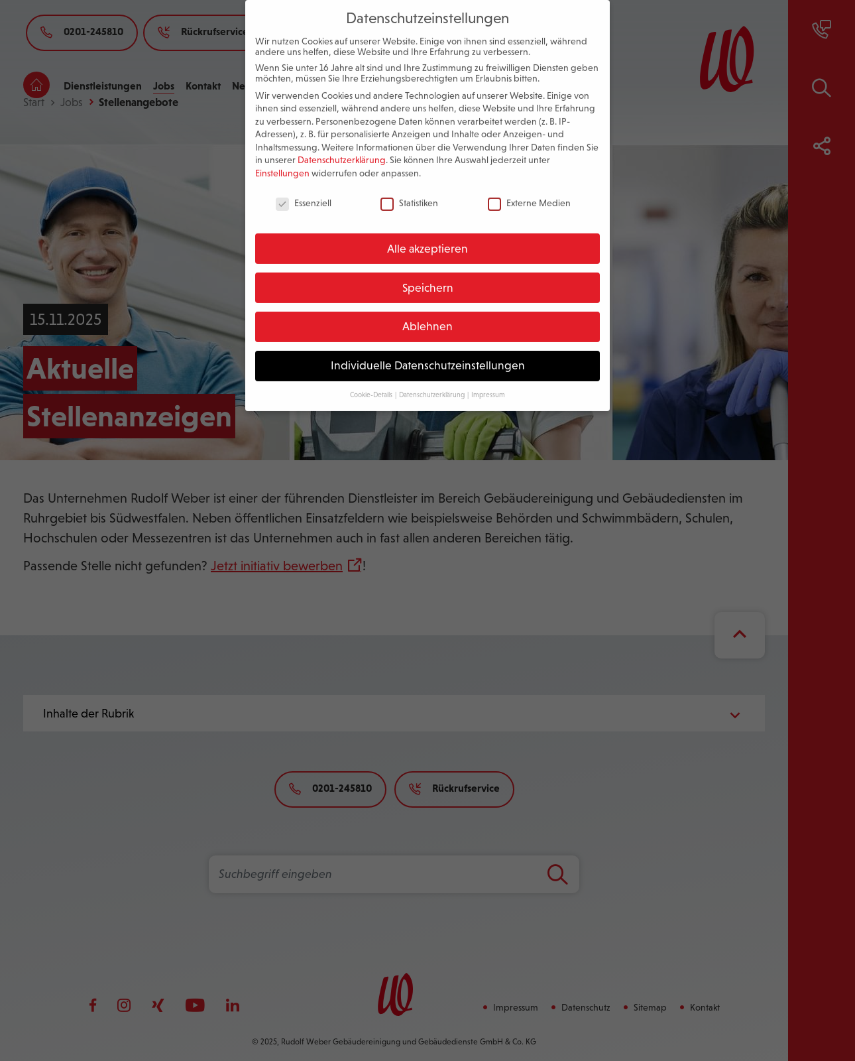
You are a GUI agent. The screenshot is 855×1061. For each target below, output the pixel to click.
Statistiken (409, 191)
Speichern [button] (427, 275)
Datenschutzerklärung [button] (432, 383)
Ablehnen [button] (427, 315)
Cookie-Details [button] (372, 383)
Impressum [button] (488, 383)
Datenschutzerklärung (342, 148)
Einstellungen (282, 161)
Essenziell (303, 191)
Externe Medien (529, 191)
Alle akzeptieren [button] (427, 236)
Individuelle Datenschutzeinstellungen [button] (428, 353)
